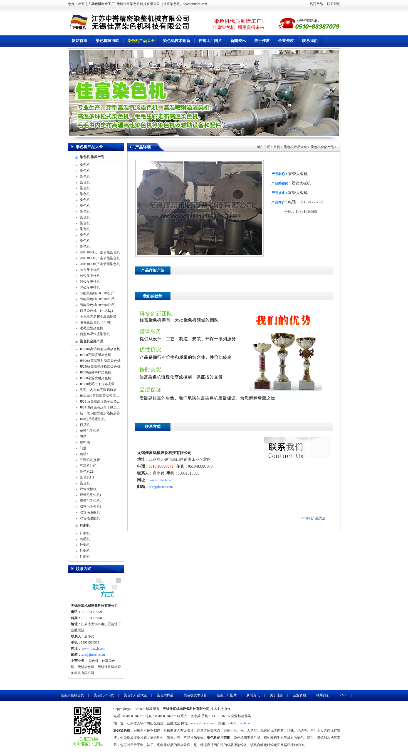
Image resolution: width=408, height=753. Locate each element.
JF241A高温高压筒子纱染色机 (102, 401)
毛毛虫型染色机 (91, 328)
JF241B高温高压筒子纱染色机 (101, 407)
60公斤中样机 (90, 270)
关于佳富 (262, 41)
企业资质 (286, 41)
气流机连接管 (90, 460)
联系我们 (333, 4)
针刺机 (85, 525)
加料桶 (85, 442)
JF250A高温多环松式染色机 (100, 366)
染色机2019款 (107, 41)
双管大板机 (88, 489)
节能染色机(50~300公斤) (97, 293)
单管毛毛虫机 (90, 431)
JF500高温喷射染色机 (95, 355)
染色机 (85, 165)
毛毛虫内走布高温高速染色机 (101, 390)
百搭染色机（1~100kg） (97, 311)
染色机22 (86, 471)
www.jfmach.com (161, 480)
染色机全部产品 (322, 147)
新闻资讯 (238, 41)
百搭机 (85, 425)
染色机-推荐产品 (92, 157)
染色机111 (87, 477)
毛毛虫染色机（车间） (96, 322)
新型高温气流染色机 (95, 334)
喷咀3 (84, 454)
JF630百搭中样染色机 (95, 372)
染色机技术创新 (176, 41)
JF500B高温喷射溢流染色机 (100, 349)
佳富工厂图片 (210, 41)
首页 (276, 147)
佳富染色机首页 (72, 695)
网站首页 (79, 41)
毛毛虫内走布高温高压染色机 (101, 316)
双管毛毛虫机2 (91, 501)
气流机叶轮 (88, 466)
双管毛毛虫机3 (91, 506)
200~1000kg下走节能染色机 (100, 252)
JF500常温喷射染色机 (95, 378)
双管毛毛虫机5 (91, 518)
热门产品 (316, 4)
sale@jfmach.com (161, 487)
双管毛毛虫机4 (91, 512)
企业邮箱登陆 (241, 716)
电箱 (83, 436)
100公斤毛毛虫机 (92, 419)
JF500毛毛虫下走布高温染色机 (102, 384)
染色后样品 (165, 695)
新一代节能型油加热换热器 (100, 413)
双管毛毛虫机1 (91, 495)
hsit (227, 709)
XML (343, 695)
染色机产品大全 (141, 41)
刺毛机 (85, 539)
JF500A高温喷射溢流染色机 (100, 361)
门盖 (83, 448)
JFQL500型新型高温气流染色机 (103, 396)
